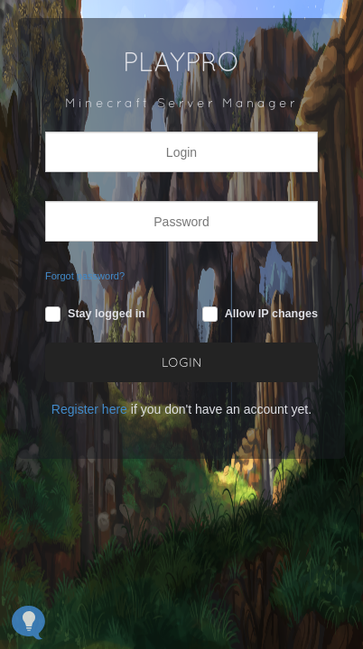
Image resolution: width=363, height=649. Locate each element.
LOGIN (182, 364)
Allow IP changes (271, 313)
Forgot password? (85, 275)
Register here (89, 409)
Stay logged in (106, 313)
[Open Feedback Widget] (28, 622)
